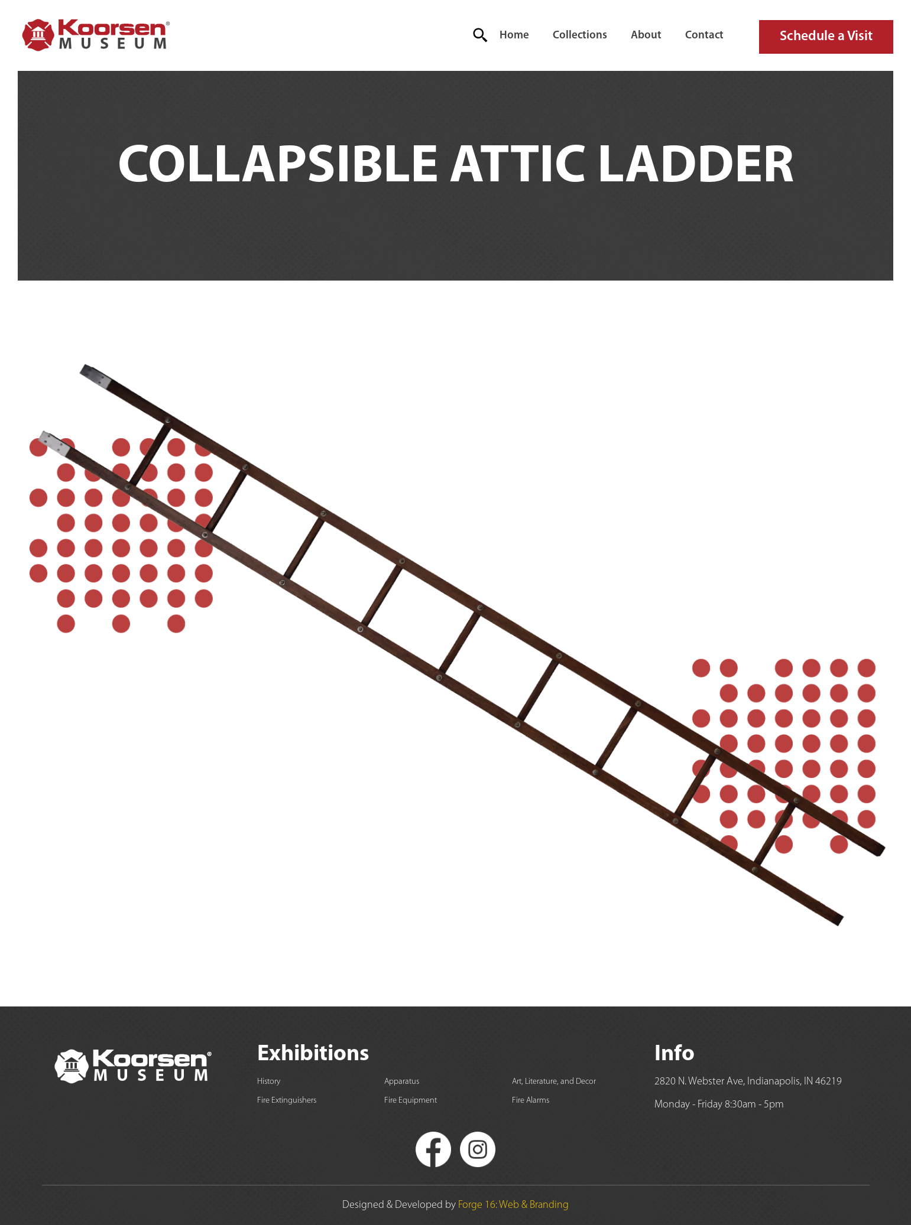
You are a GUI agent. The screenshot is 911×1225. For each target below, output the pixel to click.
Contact (704, 35)
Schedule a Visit (826, 37)
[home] (95, 35)
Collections (580, 35)
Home (514, 35)
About (646, 35)
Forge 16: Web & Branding (513, 1205)
